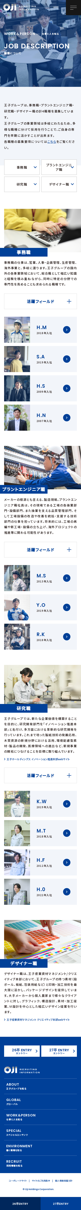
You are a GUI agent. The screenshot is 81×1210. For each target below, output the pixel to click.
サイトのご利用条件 (41, 1180)
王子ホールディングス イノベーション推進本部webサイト (38, 759)
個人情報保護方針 (63, 1180)
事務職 (22, 167)
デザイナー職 (59, 184)
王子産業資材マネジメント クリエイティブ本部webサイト (38, 1019)
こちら (51, 141)
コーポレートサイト (18, 1180)
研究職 (22, 184)
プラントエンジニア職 (59, 167)
